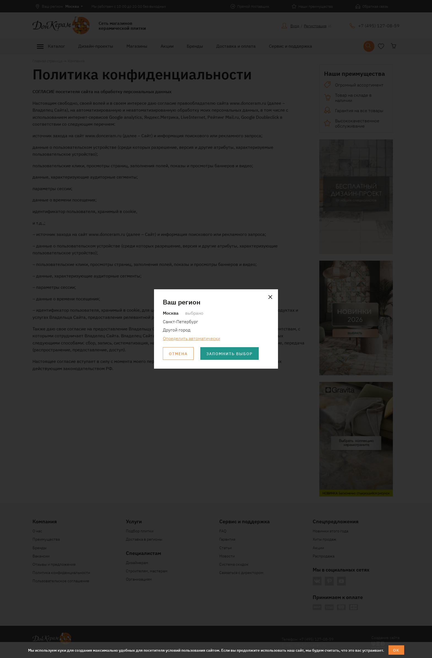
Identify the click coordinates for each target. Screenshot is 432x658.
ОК (396, 650)
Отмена (178, 353)
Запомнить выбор (229, 353)
